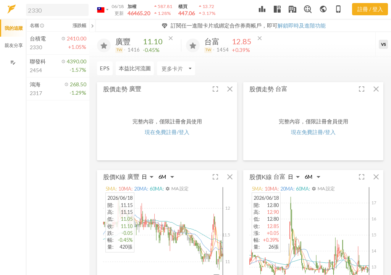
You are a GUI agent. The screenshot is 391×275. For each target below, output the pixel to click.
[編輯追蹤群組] (13, 62)
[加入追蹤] (104, 45)
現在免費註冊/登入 (167, 132)
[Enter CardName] (176, 68)
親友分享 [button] (14, 45)
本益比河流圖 (135, 68)
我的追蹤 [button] (14, 28)
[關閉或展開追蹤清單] (92, 25)
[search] (57, 10)
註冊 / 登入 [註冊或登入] (370, 9)
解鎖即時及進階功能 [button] (302, 25)
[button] (56, 9)
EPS (105, 68)
